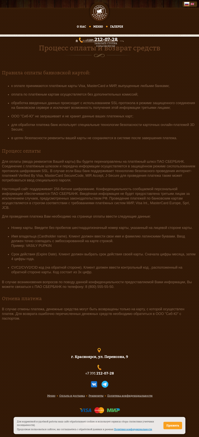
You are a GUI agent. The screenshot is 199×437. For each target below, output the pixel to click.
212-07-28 (105, 373)
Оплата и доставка (72, 395)
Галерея (116, 26)
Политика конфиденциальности (130, 395)
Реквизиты (96, 395)
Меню (98, 26)
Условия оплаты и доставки (99, 41)
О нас (81, 26)
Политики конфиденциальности (133, 429)
